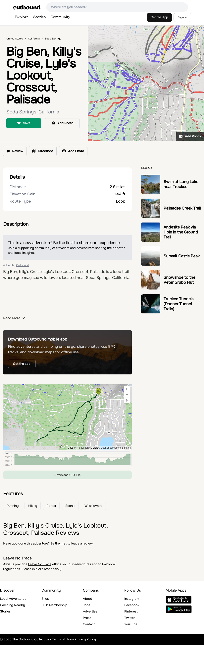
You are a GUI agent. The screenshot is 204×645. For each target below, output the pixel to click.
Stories (39, 17)
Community (60, 17)
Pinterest (131, 611)
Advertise (90, 611)
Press (87, 618)
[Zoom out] (127, 395)
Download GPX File (67, 475)
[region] (67, 417)
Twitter (129, 618)
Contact (89, 624)
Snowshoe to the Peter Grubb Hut (179, 280)
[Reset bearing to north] (127, 400)
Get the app (21, 364)
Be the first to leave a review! (71, 543)
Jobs (86, 605)
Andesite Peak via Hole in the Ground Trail (181, 232)
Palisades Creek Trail (182, 208)
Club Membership (54, 605)
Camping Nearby (12, 605)
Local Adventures (13, 599)
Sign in (182, 17)
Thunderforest (83, 447)
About (87, 599)
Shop (45, 599)
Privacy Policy (85, 639)
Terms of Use (62, 639)
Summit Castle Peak (182, 256)
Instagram (131, 599)
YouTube (130, 624)
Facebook (131, 605)
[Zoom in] (127, 389)
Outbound (22, 265)
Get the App (159, 17)
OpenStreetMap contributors (116, 447)
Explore (21, 17)
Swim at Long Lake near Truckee (181, 184)
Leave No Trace (39, 564)
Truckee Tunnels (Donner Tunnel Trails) (178, 303)
